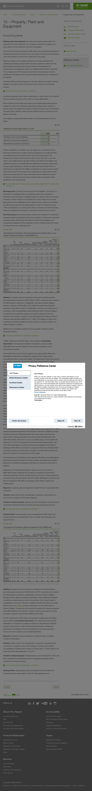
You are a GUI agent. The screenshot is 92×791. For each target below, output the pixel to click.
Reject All (61, 421)
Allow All (77, 421)
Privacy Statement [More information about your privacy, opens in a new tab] (40, 392)
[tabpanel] (58, 388)
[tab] (19, 373)
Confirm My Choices (19, 421)
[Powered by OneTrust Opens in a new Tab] (76, 427)
